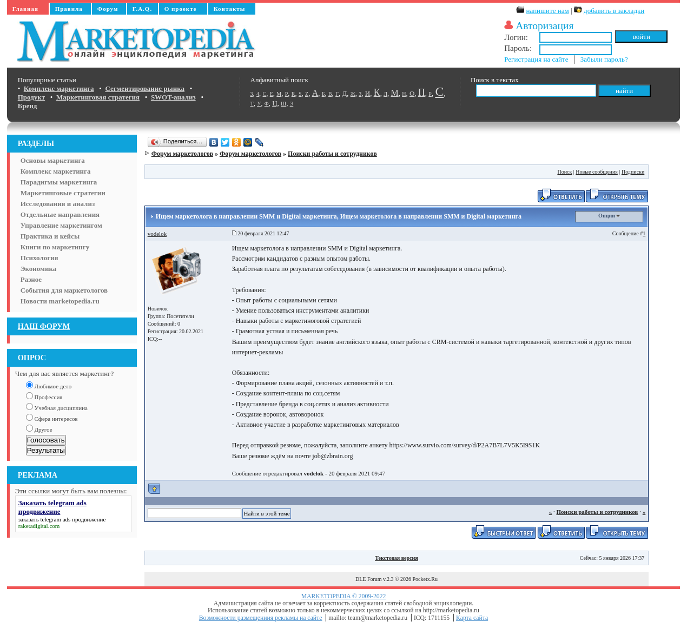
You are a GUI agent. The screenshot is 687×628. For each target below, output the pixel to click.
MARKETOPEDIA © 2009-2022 (343, 596)
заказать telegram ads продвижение (62, 519)
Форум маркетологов (182, 153)
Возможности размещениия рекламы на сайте (260, 618)
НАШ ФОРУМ (44, 326)
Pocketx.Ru (425, 579)
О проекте (180, 8)
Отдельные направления (60, 214)
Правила (69, 8)
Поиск (564, 172)
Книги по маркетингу (55, 247)
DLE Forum (368, 579)
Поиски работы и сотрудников (332, 153)
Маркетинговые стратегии (63, 193)
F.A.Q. (142, 8)
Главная (25, 8)
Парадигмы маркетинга (59, 182)
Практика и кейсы (50, 236)
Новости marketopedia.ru (60, 301)
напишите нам (547, 10)
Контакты (230, 8)
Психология (39, 258)
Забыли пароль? (604, 59)
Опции (609, 216)
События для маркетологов (64, 290)
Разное (31, 279)
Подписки (633, 172)
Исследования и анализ (58, 204)
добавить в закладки (614, 10)
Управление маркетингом (61, 225)
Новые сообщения (597, 172)
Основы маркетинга (53, 160)
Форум (107, 8)
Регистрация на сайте (536, 59)
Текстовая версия (396, 558)
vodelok (157, 233)
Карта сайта (472, 618)
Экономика (39, 269)
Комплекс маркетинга (56, 171)
